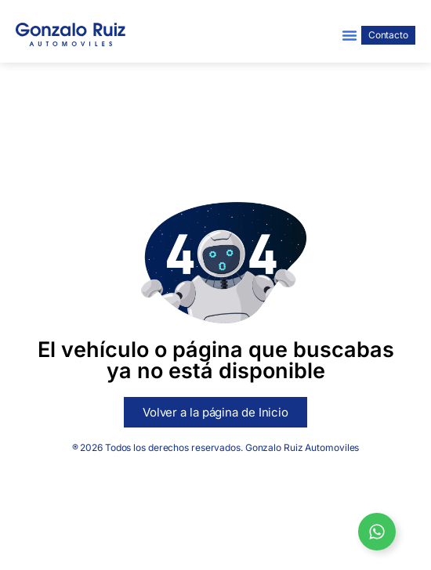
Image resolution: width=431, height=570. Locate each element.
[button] (349, 35)
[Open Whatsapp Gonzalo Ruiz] (377, 531)
